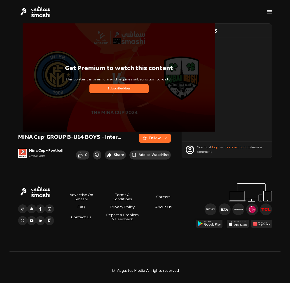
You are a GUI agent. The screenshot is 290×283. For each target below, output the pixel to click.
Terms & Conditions (122, 197)
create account (235, 147)
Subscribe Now (119, 89)
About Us (163, 207)
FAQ (81, 207)
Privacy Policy (122, 207)
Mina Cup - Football (46, 150)
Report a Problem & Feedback (122, 217)
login (215, 147)
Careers (163, 197)
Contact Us (81, 217)
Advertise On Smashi (81, 197)
